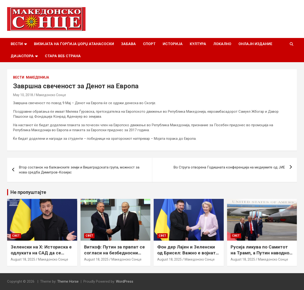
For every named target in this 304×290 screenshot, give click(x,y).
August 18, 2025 (23, 259)
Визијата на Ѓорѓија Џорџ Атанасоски (74, 44)
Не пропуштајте (28, 192)
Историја (173, 44)
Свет (16, 235)
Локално (222, 44)
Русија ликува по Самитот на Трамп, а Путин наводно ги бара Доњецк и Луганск (260, 252)
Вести (17, 44)
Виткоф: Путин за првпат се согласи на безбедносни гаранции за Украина (114, 252)
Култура (198, 44)
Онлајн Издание (255, 44)
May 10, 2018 (23, 95)
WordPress (124, 281)
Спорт (149, 44)
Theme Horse (68, 281)
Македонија (37, 77)
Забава (128, 44)
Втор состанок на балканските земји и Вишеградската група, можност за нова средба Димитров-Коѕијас (79, 169)
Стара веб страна (63, 56)
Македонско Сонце (51, 95)
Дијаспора (22, 56)
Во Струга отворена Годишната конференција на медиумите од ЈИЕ (229, 167)
